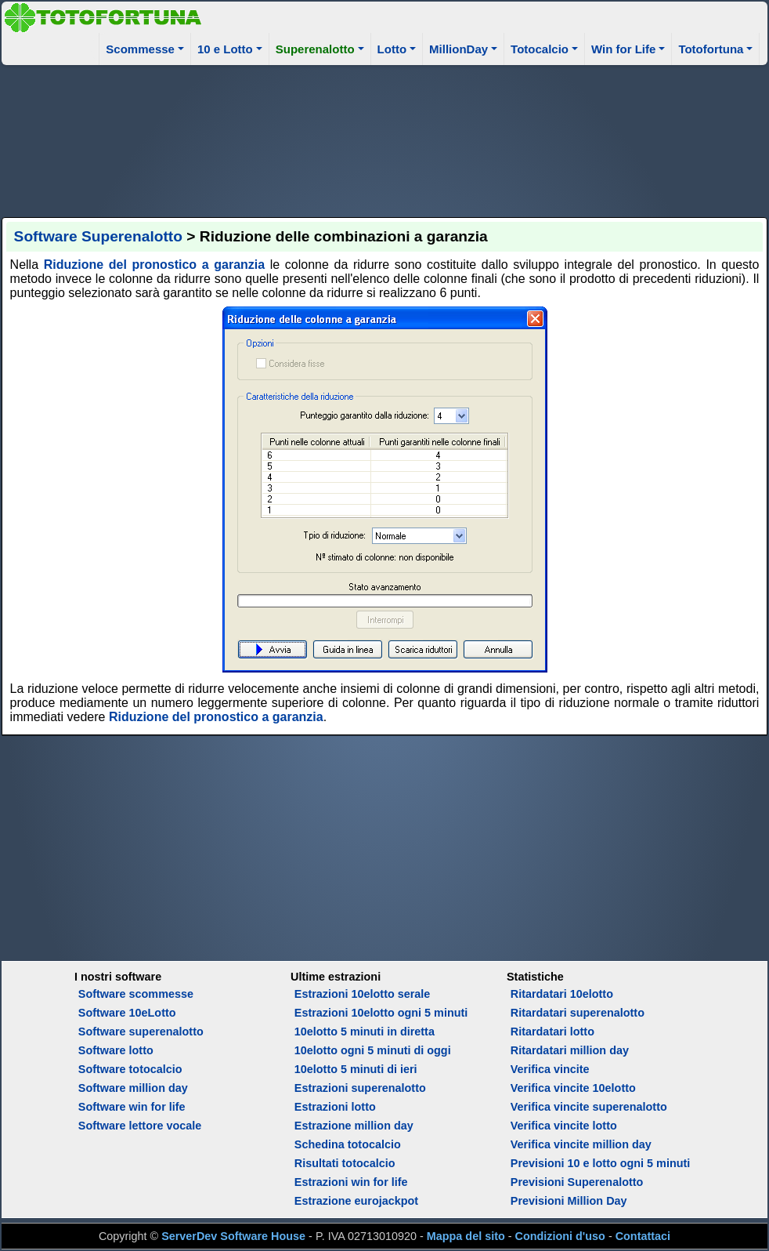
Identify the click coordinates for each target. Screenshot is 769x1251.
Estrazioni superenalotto (360, 1088)
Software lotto (115, 1050)
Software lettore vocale (140, 1125)
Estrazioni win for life (351, 1182)
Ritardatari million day (570, 1050)
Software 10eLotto (127, 1012)
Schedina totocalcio (347, 1144)
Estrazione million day (353, 1125)
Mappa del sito (466, 1236)
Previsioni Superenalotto (577, 1182)
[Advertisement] (385, 138)
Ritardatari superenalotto (577, 1012)
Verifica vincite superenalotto (589, 1107)
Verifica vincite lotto (564, 1125)
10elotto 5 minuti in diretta (364, 1031)
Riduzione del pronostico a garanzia (154, 264)
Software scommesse (135, 994)
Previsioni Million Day (569, 1201)
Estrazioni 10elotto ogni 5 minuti (381, 1012)
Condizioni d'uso (560, 1236)
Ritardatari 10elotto (562, 994)
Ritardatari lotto (552, 1031)
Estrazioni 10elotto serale (362, 994)
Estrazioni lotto (335, 1107)
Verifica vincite (550, 1069)
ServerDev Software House (233, 1236)
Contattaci (643, 1236)
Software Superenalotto (98, 236)
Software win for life (132, 1107)
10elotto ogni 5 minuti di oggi (372, 1050)
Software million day (133, 1088)
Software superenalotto (141, 1031)
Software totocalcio (130, 1069)
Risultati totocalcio (344, 1163)
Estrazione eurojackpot (356, 1201)
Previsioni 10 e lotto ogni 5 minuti (600, 1163)
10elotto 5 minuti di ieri (355, 1069)
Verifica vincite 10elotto (573, 1088)
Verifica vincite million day (581, 1144)
